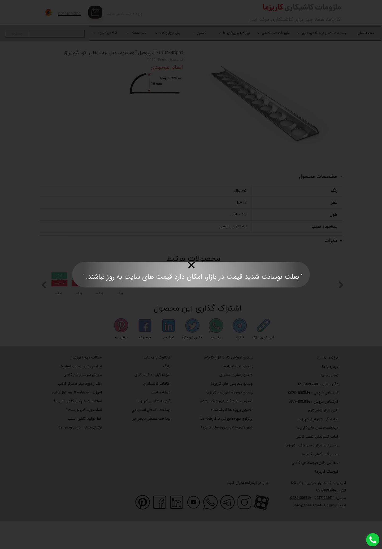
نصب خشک (138, 33)
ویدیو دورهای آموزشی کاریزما (229, 421)
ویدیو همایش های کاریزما (232, 412)
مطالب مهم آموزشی (86, 386)
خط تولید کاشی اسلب (85, 447)
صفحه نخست (327, 386)
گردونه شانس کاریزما (154, 429)
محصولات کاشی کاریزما (320, 482)
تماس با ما (329, 404)
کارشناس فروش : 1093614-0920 (313, 421)
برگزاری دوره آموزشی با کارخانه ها (227, 447)
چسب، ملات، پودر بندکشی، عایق (324, 33)
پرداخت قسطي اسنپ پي (151, 438)
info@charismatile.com (314, 533)
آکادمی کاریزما (107, 33)
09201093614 (300, 526)
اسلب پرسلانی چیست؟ (84, 438)
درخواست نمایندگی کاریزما (317, 456)
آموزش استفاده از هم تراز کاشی (77, 421)
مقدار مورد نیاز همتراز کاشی (80, 412)
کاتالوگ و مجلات (157, 386)
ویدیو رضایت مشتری (236, 403)
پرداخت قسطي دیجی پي (151, 447)
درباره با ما (330, 395)
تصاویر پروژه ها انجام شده (232, 438)
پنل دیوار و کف (170, 33)
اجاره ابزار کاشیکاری (323, 439)
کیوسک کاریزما (326, 500)
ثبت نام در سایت (119, 14)
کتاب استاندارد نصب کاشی (317, 465)
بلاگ (167, 394)
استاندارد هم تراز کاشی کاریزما (78, 429)
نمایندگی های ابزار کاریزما (318, 447)
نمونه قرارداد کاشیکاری (153, 403)
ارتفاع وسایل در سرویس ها (80, 456)
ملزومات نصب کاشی (276, 33)
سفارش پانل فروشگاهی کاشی (315, 491)
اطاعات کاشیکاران (157, 412)
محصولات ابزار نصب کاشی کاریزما (311, 474)
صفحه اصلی (366, 33)
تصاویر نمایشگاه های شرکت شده (226, 429)
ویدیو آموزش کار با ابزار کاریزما (228, 386)
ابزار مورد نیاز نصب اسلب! (81, 394)
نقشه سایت (161, 421)
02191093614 (326, 519)
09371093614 (324, 526)
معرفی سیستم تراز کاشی (83, 403)
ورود (139, 14)
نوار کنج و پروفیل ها (236, 33)
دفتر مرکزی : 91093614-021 (317, 412)
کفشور (201, 33)
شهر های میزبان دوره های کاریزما (227, 456)
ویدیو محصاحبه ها (237, 394)
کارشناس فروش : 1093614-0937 (313, 430)
